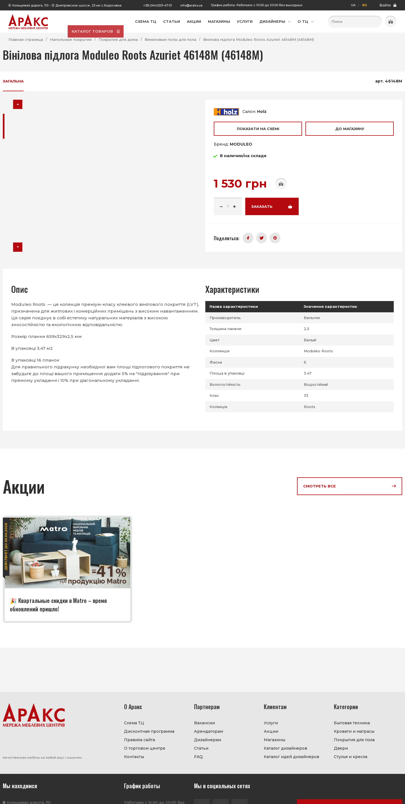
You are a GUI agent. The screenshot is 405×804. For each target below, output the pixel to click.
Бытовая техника (352, 722)
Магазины (219, 21)
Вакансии (204, 722)
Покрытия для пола (354, 739)
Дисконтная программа (149, 731)
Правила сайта (139, 739)
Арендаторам (208, 731)
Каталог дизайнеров (285, 748)
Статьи (171, 21)
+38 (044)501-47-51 (157, 5)
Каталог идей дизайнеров (291, 756)
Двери (341, 748)
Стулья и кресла (350, 756)
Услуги (245, 21)
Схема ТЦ (145, 21)
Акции (194, 21)
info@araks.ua (191, 5)
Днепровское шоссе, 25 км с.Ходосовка (88, 5)
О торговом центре (144, 748)
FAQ (198, 756)
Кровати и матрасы (354, 731)
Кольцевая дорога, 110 (30, 5)
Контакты (134, 756)
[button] (17, 104)
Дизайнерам (207, 739)
